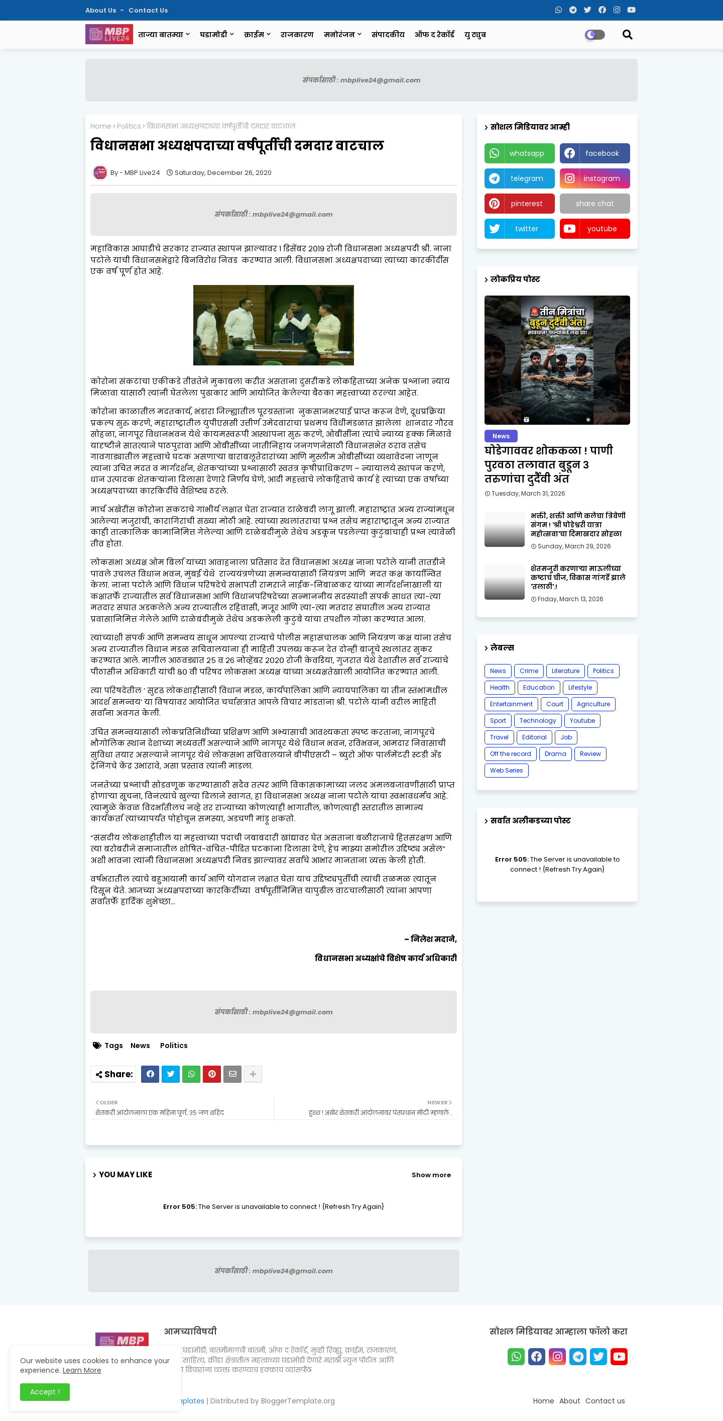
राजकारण (297, 35)
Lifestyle (580, 687)
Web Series (506, 770)
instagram (602, 178)
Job (566, 737)
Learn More (82, 1370)
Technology (538, 720)
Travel (499, 737)
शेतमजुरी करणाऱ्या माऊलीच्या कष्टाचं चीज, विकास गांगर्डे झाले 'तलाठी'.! (578, 578)
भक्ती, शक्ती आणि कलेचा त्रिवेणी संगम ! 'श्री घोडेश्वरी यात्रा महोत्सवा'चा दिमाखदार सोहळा (578, 525)
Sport (498, 720)
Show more (431, 1175)
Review (590, 753)
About (569, 1401)
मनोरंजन (339, 35)
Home (100, 126)
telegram (527, 178)
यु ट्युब (475, 35)
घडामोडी (213, 35)
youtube (602, 229)
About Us (101, 10)
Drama (555, 753)
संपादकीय (388, 35)
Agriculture (593, 704)
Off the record (510, 753)
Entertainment (511, 704)
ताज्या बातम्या (160, 35)
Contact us (148, 10)
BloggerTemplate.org (298, 1401)
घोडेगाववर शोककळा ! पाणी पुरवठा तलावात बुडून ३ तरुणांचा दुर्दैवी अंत (549, 465)
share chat (595, 204)
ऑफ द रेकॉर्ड (434, 35)
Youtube (582, 720)
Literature (565, 671)
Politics (129, 126)
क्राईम (254, 35)
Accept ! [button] (45, 1392)
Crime (529, 671)
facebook (602, 153)
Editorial (534, 737)
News (140, 1046)
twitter (526, 229)
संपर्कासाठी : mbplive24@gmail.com (362, 80)
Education (539, 687)
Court (554, 704)
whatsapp (527, 153)
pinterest (527, 204)
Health (500, 687)
